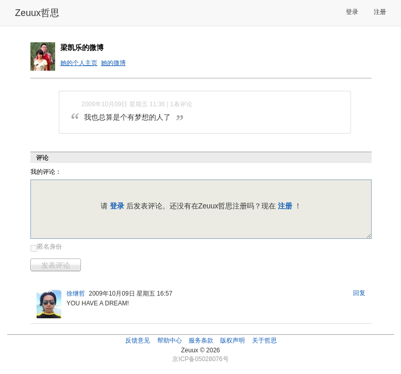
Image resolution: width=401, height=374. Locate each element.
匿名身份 (49, 246)
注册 (380, 11)
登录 (352, 11)
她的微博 (113, 63)
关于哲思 (264, 340)
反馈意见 (137, 340)
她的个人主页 (78, 63)
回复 (359, 293)
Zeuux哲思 (37, 13)
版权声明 (232, 340)
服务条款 (201, 340)
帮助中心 (169, 340)
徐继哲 (75, 293)
